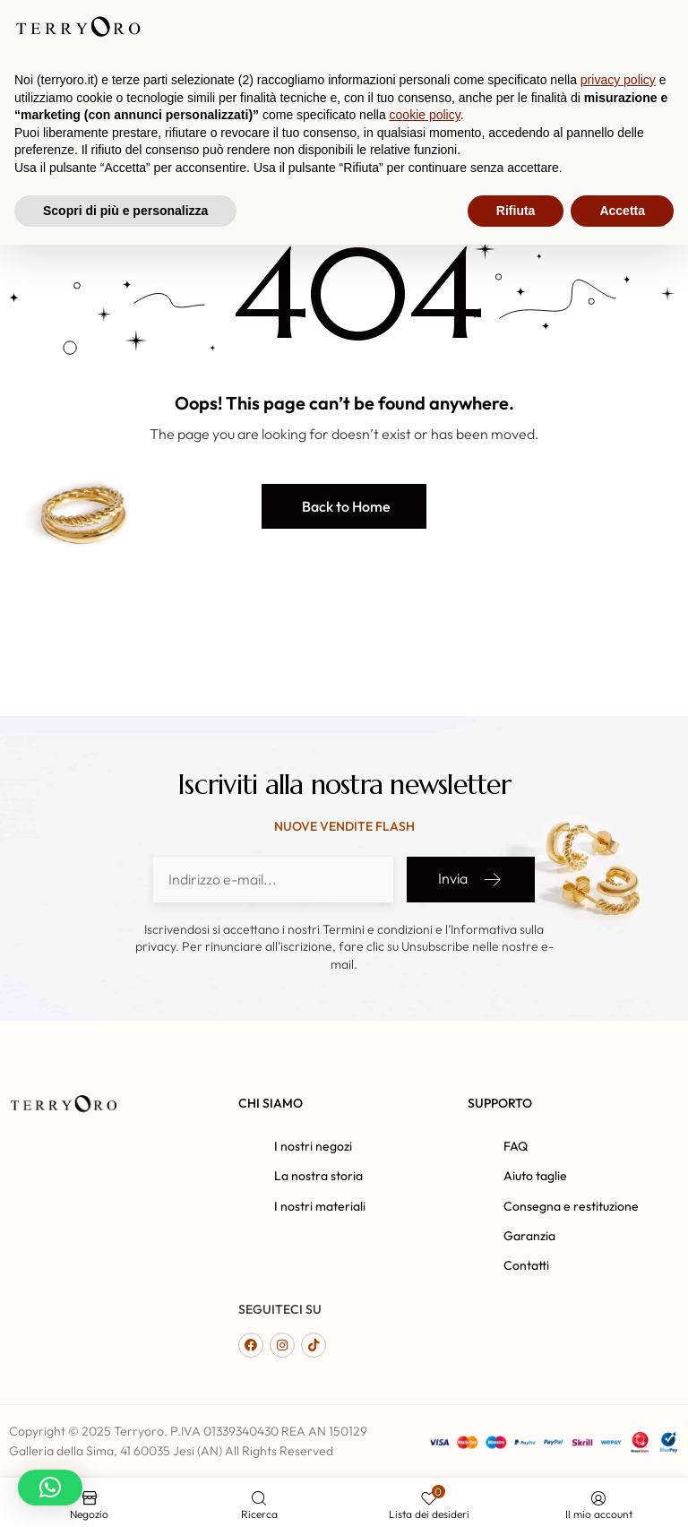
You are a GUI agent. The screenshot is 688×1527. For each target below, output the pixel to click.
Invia (470, 879)
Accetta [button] (622, 1492)
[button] (344, 506)
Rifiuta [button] (516, 1492)
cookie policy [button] (425, 1397)
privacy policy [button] (618, 1362)
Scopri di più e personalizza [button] (125, 1492)
